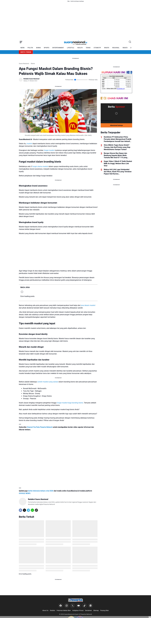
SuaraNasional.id (70, 614)
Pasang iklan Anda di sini (75, 617)
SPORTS (46, 47)
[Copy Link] (36, 510)
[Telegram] (28, 510)
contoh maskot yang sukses (47, 382)
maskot (29, 144)
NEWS (22, 47)
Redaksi (52, 610)
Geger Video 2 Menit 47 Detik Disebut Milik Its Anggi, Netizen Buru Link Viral (118, 163)
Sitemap (96, 610)
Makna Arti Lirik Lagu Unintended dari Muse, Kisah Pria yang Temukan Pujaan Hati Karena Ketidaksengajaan (117, 171)
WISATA (106, 47)
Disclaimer (88, 610)
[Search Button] (130, 42)
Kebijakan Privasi (77, 610)
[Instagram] (66, 605)
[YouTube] (78, 605)
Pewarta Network (86, 614)
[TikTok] (84, 605)
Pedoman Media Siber (64, 610)
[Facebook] (20, 510)
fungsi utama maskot (40, 166)
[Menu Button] (21, 42)
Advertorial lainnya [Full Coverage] (116, 125)
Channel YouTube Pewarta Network (39, 427)
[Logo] (75, 600)
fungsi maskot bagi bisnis (70, 403)
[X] (24, 510)
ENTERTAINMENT (58, 47)
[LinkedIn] (90, 605)
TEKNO (88, 47)
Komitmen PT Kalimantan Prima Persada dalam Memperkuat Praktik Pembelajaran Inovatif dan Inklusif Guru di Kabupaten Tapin (117, 139)
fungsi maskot (49, 150)
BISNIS (38, 47)
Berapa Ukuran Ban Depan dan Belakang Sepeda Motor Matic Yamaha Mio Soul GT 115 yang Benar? (115, 155)
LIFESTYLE (70, 47)
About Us (45, 610)
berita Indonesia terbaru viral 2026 (40, 491)
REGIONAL (115, 47)
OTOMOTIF (97, 47)
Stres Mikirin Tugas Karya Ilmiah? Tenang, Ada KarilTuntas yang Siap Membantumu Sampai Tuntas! (117, 147)
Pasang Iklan (104, 610)
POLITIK (30, 47)
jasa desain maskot (88, 305)
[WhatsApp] (32, 510)
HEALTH (80, 47)
